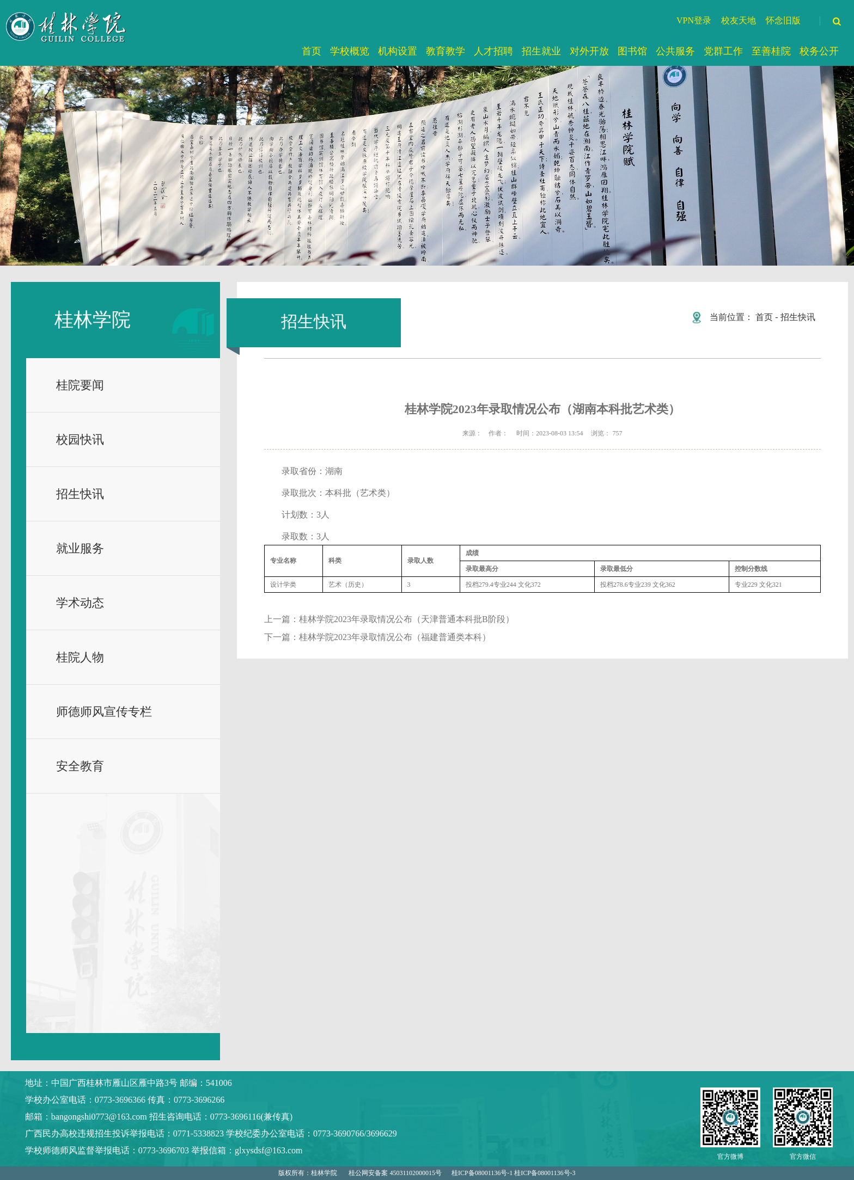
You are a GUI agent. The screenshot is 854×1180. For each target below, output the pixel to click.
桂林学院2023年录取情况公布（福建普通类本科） (395, 637)
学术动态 (80, 603)
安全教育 (80, 766)
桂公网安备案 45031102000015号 (395, 1173)
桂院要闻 (80, 385)
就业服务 (80, 548)
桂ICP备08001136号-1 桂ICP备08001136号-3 (513, 1173)
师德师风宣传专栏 (104, 711)
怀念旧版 (783, 20)
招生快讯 (80, 494)
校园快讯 (80, 439)
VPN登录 (693, 20)
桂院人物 (80, 657)
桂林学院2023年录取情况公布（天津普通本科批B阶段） (406, 619)
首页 (764, 317)
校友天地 (738, 20)
